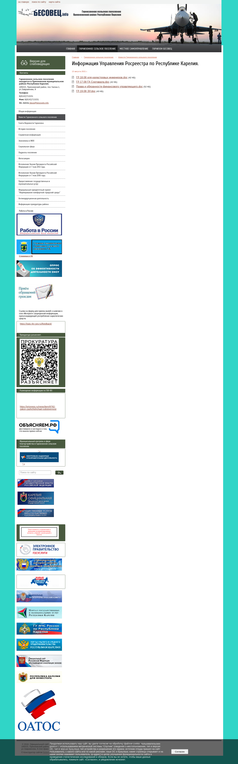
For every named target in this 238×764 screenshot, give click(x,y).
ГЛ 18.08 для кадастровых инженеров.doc (102, 77)
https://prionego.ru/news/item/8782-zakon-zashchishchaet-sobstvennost (38, 407)
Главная (70, 48)
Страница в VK (26, 256)
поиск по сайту (39, 2)
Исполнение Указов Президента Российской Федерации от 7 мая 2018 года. (38, 174)
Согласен (180, 751)
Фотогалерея (24, 158)
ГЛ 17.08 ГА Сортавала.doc (92, 81)
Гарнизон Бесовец (162, 48)
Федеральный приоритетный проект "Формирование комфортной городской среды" (39, 191)
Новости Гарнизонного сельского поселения (38, 117)
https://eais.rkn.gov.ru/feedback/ (36, 324)
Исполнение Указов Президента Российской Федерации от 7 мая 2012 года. (38, 165)
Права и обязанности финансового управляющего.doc (109, 86)
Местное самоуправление (134, 48)
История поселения (27, 129)
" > (39, 456)
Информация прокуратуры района (34, 204)
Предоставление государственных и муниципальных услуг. (34, 182)
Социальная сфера (27, 146)
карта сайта (54, 2)
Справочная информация (30, 135)
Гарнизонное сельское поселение (97, 48)
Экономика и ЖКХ (26, 141)
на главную (23, 2)
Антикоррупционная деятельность (34, 198)
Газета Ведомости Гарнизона (31, 123)
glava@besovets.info (39, 103)
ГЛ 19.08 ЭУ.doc (86, 91)
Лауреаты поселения (28, 152)
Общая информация (27, 111)
